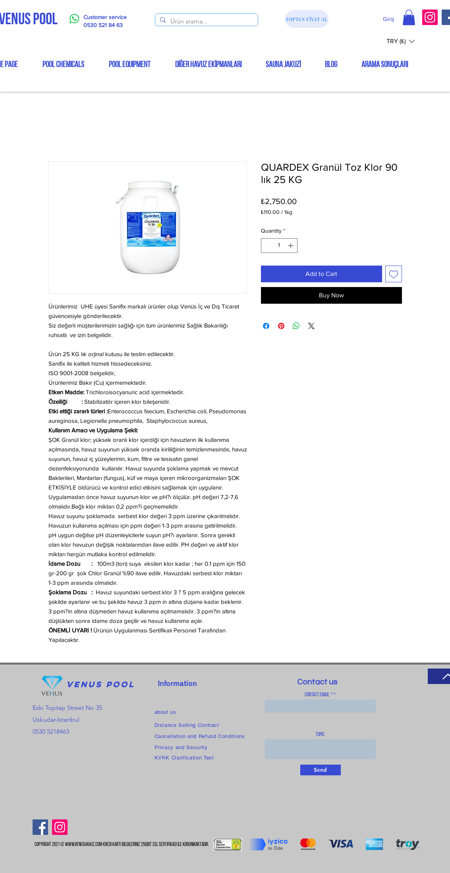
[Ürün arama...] (205, 21)
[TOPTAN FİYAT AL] (306, 19)
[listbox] (400, 41)
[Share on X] (311, 326)
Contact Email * (319, 695)
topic (320, 735)
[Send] (320, 770)
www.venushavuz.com (83, 844)
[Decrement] (267, 245)
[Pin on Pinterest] (281, 326)
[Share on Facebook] (266, 326)
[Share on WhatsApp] (296, 326)
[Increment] (291, 245)
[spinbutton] (279, 245)
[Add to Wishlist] (393, 274)
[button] (408, 17)
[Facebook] (40, 827)
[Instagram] (430, 17)
